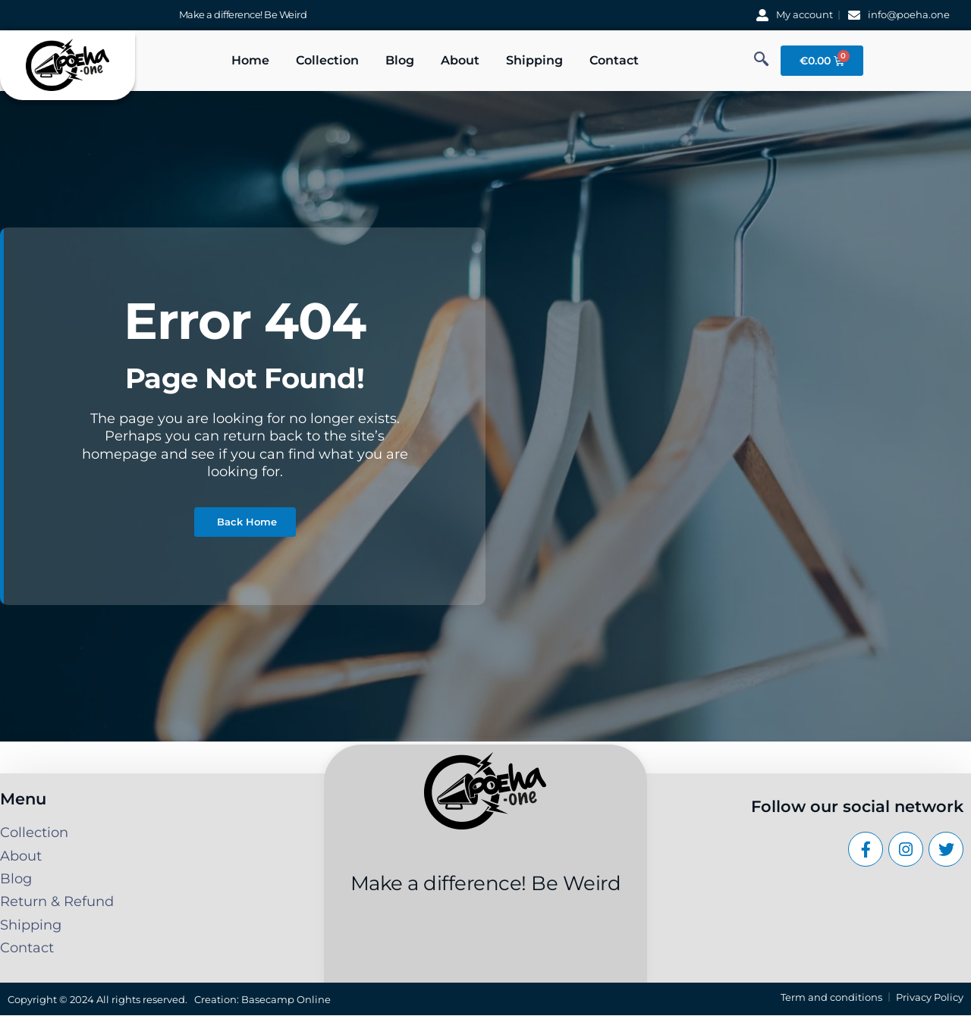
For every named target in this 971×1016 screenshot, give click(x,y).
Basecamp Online (286, 999)
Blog (399, 60)
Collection (327, 60)
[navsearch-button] (761, 60)
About (460, 60)
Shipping (534, 60)
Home (250, 60)
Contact (614, 60)
